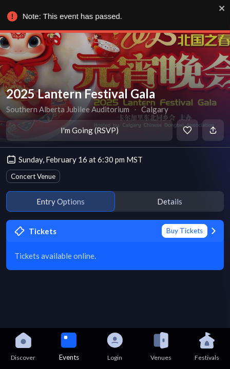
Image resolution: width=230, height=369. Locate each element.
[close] (220, 8)
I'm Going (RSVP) (90, 130)
